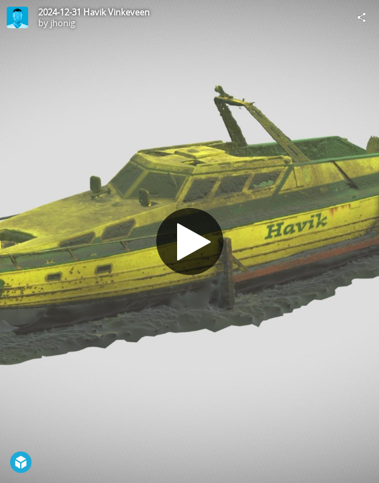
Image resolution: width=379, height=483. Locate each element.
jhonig (62, 23)
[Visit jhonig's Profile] (17, 17)
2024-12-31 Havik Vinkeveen (94, 12)
